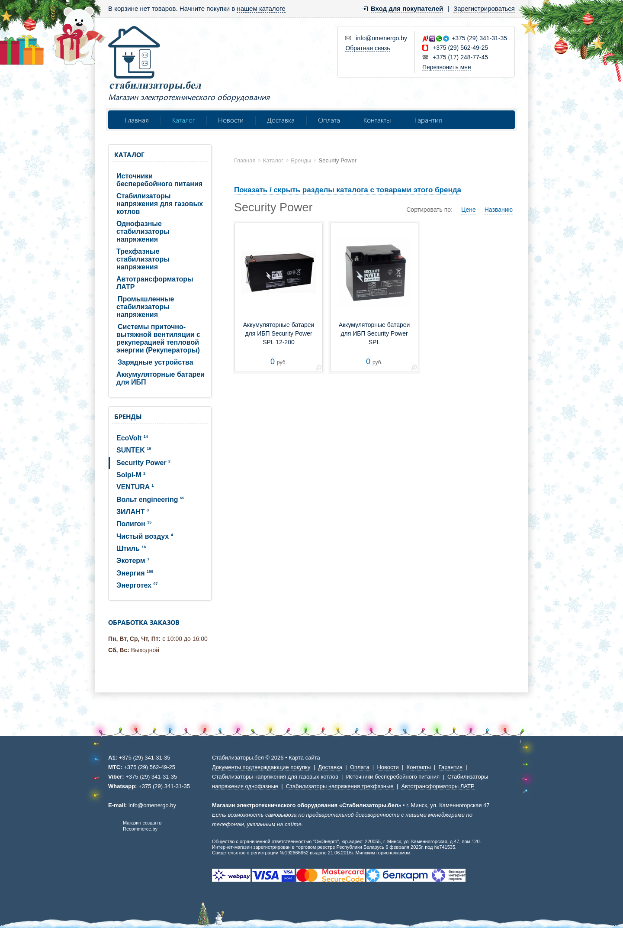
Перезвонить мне (446, 67)
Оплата (329, 119)
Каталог (183, 119)
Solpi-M (130, 475)
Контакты (377, 119)
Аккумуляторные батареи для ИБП (160, 378)
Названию (499, 209)
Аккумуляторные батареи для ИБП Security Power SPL (374, 333)
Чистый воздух (144, 536)
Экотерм (132, 560)
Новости (231, 119)
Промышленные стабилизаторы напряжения (145, 306)
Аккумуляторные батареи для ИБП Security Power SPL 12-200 (279, 333)
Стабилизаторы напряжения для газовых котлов (159, 203)
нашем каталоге (261, 8)
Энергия (134, 573)
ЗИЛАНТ (132, 511)
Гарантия (428, 119)
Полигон (133, 523)
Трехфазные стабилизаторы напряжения (143, 259)
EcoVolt (132, 438)
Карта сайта (304, 757)
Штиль (131, 548)
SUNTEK (133, 450)
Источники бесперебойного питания (159, 180)
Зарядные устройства (155, 362)
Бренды (127, 416)
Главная (137, 119)
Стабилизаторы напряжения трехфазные (340, 786)
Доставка (281, 119)
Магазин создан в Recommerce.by (142, 825)
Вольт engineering (150, 499)
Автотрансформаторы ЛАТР (154, 283)
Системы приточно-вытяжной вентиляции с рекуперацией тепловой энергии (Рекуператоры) (158, 338)
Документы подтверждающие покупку (261, 767)
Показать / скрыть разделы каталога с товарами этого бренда (347, 190)
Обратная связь (367, 48)
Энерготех (136, 585)
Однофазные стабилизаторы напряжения (143, 231)
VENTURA (135, 487)
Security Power (143, 462)
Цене (468, 209)
